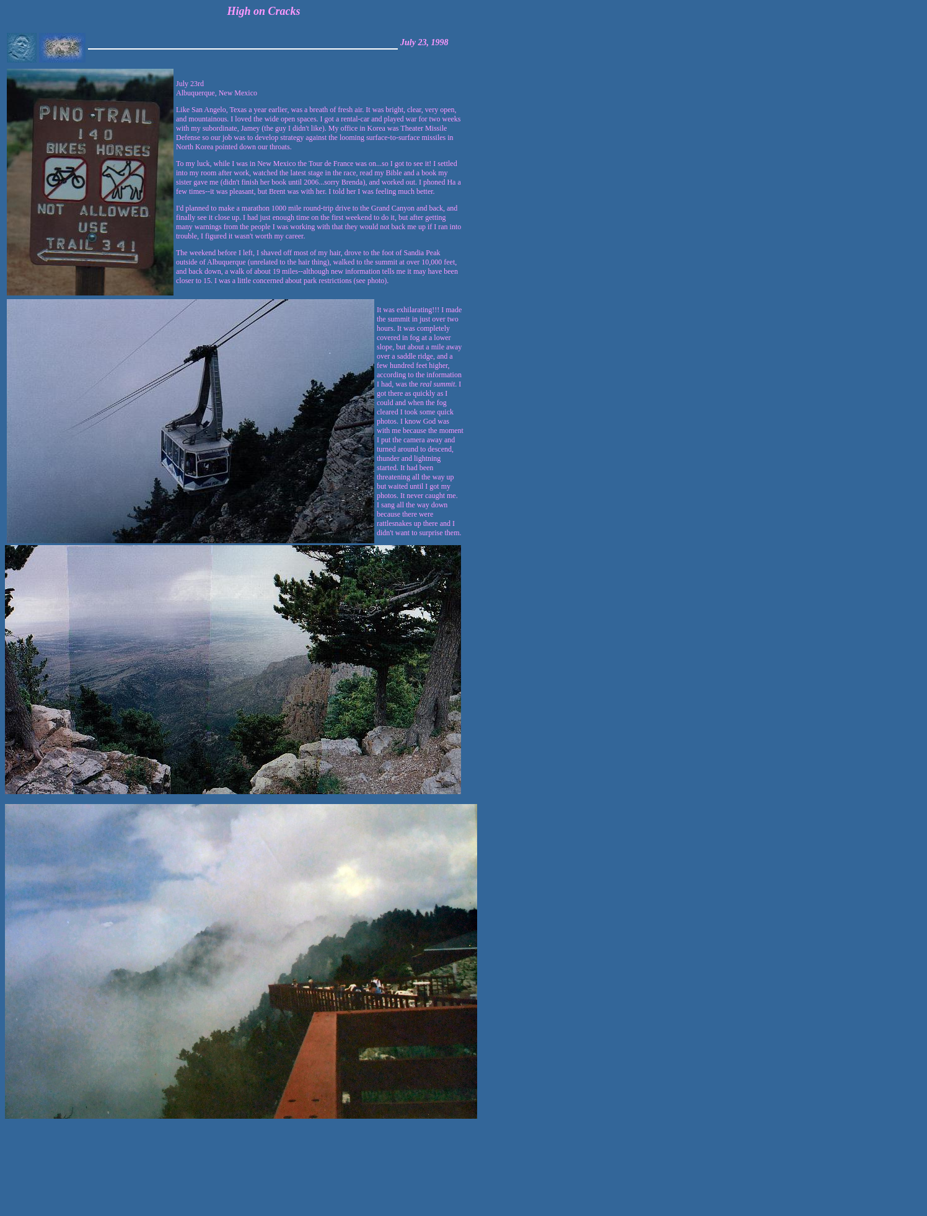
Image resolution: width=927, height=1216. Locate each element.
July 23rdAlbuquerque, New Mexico (319, 182)
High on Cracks (264, 11)
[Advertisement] (883, 1167)
